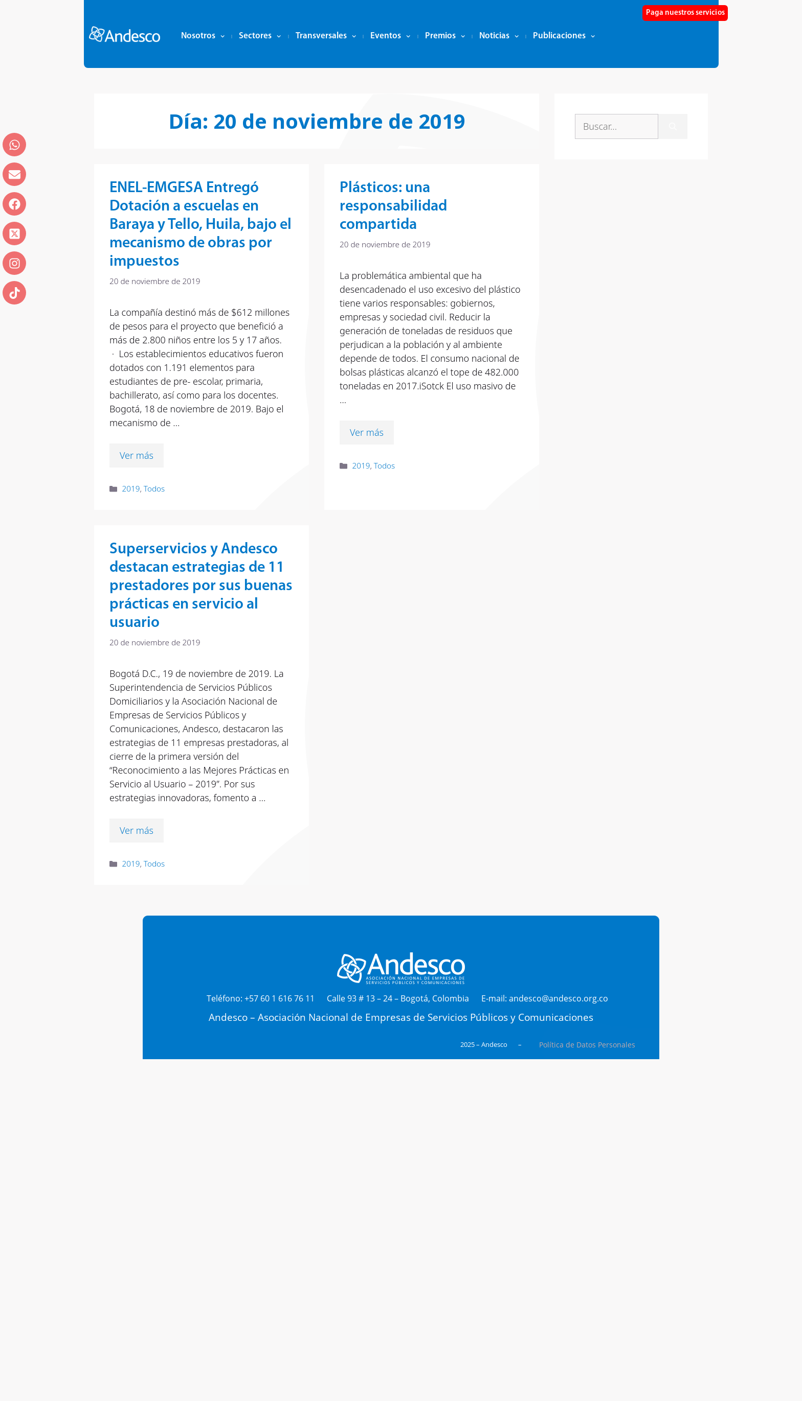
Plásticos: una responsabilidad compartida (393, 206)
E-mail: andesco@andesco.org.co (544, 998)
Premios (445, 36)
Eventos (390, 36)
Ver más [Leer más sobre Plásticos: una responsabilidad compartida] (367, 432)
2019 (131, 488)
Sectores (260, 36)
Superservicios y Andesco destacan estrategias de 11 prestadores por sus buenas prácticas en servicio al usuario (201, 586)
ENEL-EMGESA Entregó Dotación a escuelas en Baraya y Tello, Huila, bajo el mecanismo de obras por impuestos (200, 225)
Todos (154, 488)
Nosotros (203, 36)
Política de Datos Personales (587, 1044)
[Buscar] (672, 126)
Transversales (326, 36)
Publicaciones (564, 36)
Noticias (499, 36)
